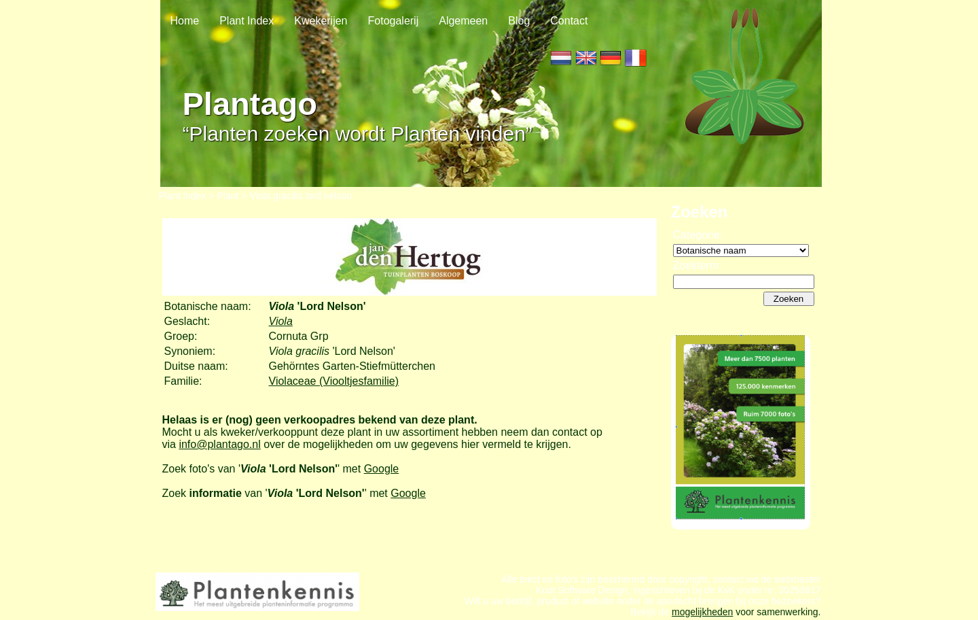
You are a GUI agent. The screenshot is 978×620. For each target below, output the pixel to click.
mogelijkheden (702, 611)
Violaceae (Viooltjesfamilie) (334, 381)
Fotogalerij (393, 21)
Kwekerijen (320, 21)
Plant (228, 195)
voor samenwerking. (776, 611)
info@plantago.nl (219, 444)
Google (381, 469)
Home (185, 21)
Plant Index (246, 21)
